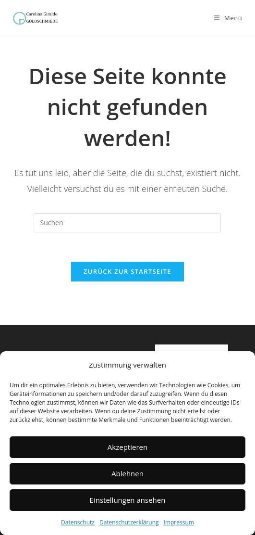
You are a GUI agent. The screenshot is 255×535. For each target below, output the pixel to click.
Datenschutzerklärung (129, 522)
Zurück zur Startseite (127, 271)
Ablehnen (127, 473)
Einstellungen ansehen (128, 500)
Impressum (179, 522)
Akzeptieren (127, 447)
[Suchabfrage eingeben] (127, 222)
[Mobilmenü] (228, 17)
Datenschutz (78, 522)
